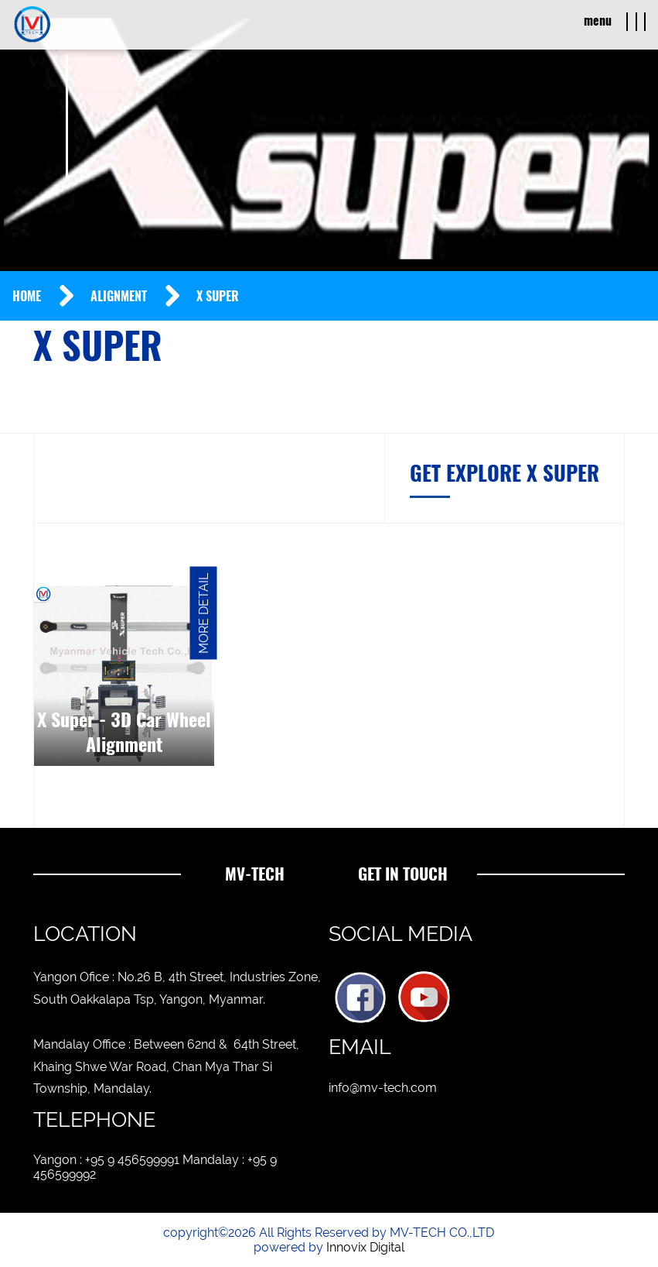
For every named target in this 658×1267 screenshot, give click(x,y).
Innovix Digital (365, 1247)
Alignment (118, 296)
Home (26, 296)
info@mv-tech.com (383, 1087)
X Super (217, 296)
